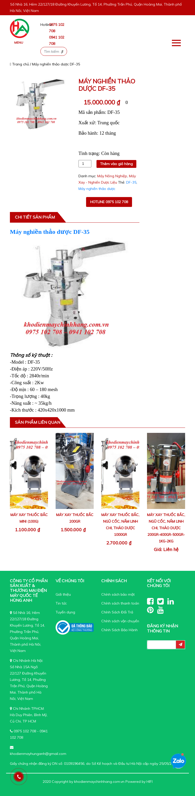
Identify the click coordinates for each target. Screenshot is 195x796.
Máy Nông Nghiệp (112, 176)
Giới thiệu (63, 594)
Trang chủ (19, 64)
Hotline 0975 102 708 (109, 202)
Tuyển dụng (65, 612)
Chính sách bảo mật (118, 594)
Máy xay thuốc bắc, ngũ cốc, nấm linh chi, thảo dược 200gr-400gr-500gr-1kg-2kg (166, 527)
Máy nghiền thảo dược (96, 188)
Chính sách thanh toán (120, 603)
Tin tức (61, 603)
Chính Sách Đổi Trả (117, 612)
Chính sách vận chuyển (120, 621)
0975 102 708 (25, 731)
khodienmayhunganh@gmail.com (38, 753)
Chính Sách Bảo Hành (119, 630)
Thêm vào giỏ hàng (116, 164)
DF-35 (131, 182)
